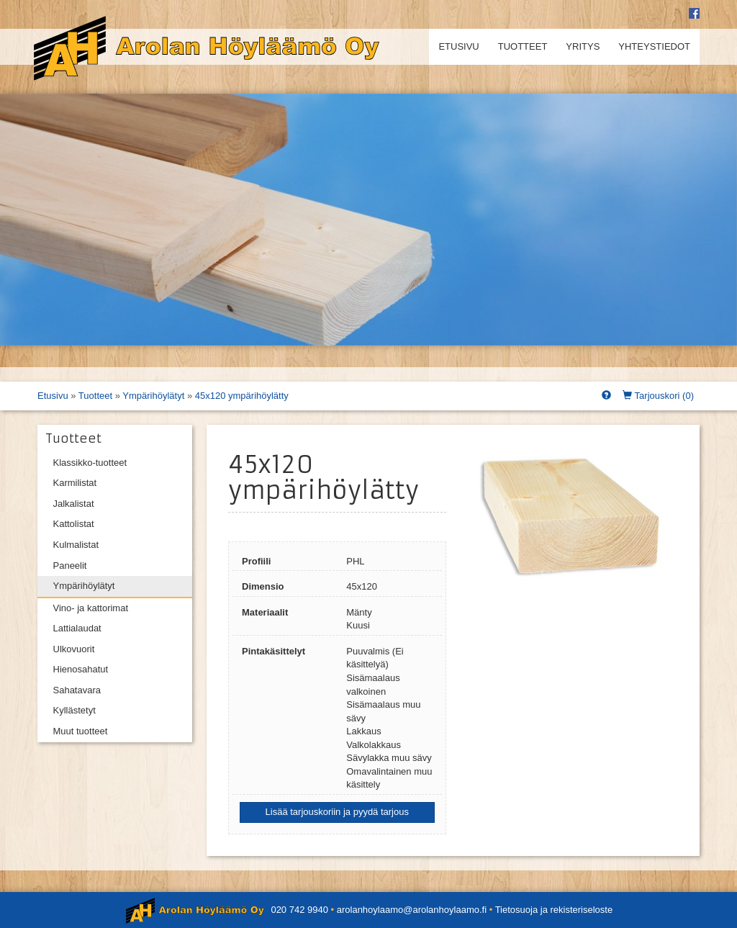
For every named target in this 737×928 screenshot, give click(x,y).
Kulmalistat (76, 544)
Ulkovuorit (74, 649)
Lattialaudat (77, 628)
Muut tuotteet (80, 731)
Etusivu (458, 46)
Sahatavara (77, 690)
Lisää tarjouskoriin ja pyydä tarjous (337, 811)
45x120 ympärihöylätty (242, 395)
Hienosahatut (81, 669)
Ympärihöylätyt (153, 395)
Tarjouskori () (658, 395)
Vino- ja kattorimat (91, 608)
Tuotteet (523, 46)
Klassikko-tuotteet (90, 462)
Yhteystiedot (654, 46)
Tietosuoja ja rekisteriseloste (554, 909)
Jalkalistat (73, 503)
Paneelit (70, 565)
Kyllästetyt (74, 710)
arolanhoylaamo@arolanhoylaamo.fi (412, 909)
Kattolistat (73, 523)
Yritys (583, 46)
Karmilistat (75, 482)
